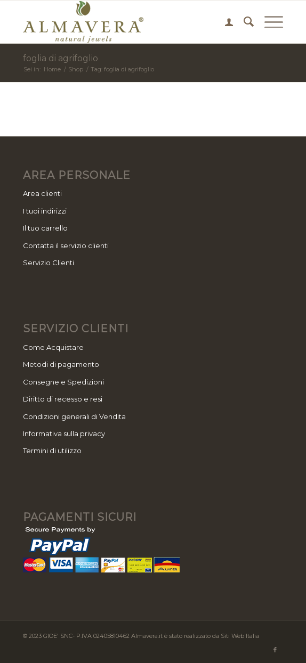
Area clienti (42, 193)
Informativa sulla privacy (64, 433)
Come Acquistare (53, 347)
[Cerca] (243, 22)
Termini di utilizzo (52, 450)
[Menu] (268, 22)
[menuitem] (223, 22)
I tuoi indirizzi (45, 211)
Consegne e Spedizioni (63, 382)
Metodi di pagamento (61, 364)
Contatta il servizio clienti (66, 245)
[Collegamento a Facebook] (275, 650)
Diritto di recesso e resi (62, 399)
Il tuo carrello (45, 228)
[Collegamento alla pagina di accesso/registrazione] (223, 22)
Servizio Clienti (48, 262)
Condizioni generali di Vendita (74, 416)
